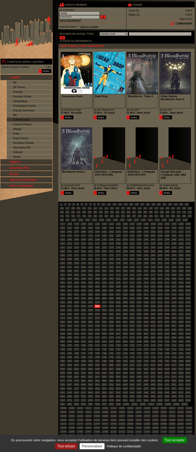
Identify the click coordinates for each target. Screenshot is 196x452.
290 (76, 259)
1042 (80, 415)
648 (188, 329)
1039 (189, 411)
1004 (159, 404)
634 (90, 329)
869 (139, 376)
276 (111, 255)
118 (69, 223)
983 (139, 400)
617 (104, 325)
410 (118, 282)
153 (181, 227)
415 (153, 282)
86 (128, 216)
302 (160, 259)
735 (132, 349)
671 (83, 337)
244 (153, 247)
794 (146, 361)
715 (125, 345)
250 (62, 251)
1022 (180, 408)
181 (111, 235)
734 (125, 349)
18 (147, 204)
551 (174, 310)
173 (188, 231)
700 (153, 341)
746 (76, 353)
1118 (180, 431)
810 (125, 364)
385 (76, 278)
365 (69, 274)
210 (181, 239)
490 (146, 298)
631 (69, 329)
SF (15, 82)
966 (153, 396)
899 (83, 384)
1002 (143, 404)
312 (97, 263)
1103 (189, 427)
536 (69, 310)
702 (167, 341)
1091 (88, 427)
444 (90, 290)
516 (62, 306)
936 (76, 392)
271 (76, 255)
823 (83, 368)
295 (111, 259)
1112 (130, 431)
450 (132, 290)
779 (174, 357)
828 (118, 368)
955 (76, 396)
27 (67, 208)
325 (188, 263)
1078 (113, 423)
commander (183, 23)
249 (188, 247)
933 (188, 388)
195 (76, 239)
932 (181, 388)
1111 (122, 431)
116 (185, 219)
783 (69, 361)
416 (160, 282)
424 (83, 286)
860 (76, 376)
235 (90, 247)
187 (153, 235)
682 (160, 337)
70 (173, 212)
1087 (189, 423)
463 (90, 294)
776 (153, 357)
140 (90, 227)
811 (132, 364)
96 (184, 216)
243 (146, 247)
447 (111, 290)
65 (145, 212)
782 (62, 361)
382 (188, 274)
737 (146, 349)
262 (146, 251)
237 (104, 247)
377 (153, 274)
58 (106, 212)
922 (111, 388)
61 (123, 212)
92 (161, 216)
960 (111, 396)
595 (83, 321)
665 (174, 333)
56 (95, 212)
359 (160, 270)
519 (83, 306)
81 (100, 216)
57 (100, 212)
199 (104, 239)
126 (125, 223)
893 (174, 380)
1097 (138, 427)
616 (97, 325)
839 (62, 372)
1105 (72, 431)
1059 (88, 419)
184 (132, 235)
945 (139, 392)
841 (76, 372)
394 (139, 278)
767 (90, 357)
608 (174, 321)
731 (104, 349)
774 (139, 357)
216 (90, 243)
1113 (138, 431)
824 (90, 368)
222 (132, 243)
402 (62, 282)
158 (83, 231)
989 (181, 400)
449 (125, 290)
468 (125, 294)
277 (118, 255)
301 (153, 259)
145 (125, 227)
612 (69, 325)
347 (76, 270)
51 (67, 212)
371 (111, 274)
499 (76, 302)
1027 (88, 411)
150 (160, 227)
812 (139, 364)
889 (146, 380)
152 (174, 227)
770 (111, 357)
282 (153, 255)
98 (61, 219)
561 (111, 314)
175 (69, 235)
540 (97, 310)
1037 (172, 411)
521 (97, 306)
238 (111, 247)
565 (139, 314)
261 (139, 251)
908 (146, 384)
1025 (72, 411)
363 (188, 270)
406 (90, 282)
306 (188, 259)
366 (76, 274)
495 (181, 298)
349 (90, 270)
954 (69, 396)
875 (181, 376)
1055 (189, 415)
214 (76, 243)
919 (90, 388)
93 (167, 216)
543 (118, 310)
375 (139, 274)
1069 (172, 419)
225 (153, 243)
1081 (138, 423)
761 (181, 353)
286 (181, 255)
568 (160, 314)
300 (146, 259)
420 (188, 282)
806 (97, 364)
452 (146, 290)
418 (174, 282)
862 (90, 376)
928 (153, 388)
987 (167, 400)
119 (76, 223)
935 (69, 392)
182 (118, 235)
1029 (105, 411)
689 (76, 341)
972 (62, 400)
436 (167, 286)
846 (111, 372)
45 (167, 208)
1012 (97, 408)
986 (160, 400)
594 (76, 321)
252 (76, 251)
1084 (163, 423)
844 (97, 372)
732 (111, 349)
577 (90, 317)
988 (174, 400)
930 (167, 388)
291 (83, 259)
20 (158, 204)
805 (90, 364)
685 (181, 337)
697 (132, 341)
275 (104, 255)
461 (76, 294)
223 (139, 243)
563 (125, 314)
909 (153, 384)
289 (69, 259)
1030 (113, 411)
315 (118, 263)
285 (174, 255)
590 (181, 317)
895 (188, 380)
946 (146, 392)
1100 (163, 427)
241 (132, 247)
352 (111, 270)
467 (118, 294)
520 (90, 306)
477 (188, 294)
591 (188, 317)
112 (157, 219)
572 (188, 314)
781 (188, 357)
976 (90, 400)
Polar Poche (20, 138)
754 (132, 353)
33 (100, 208)
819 (188, 364)
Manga (17, 128)
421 (62, 286)
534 (188, 306)
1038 (180, 411)
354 (125, 270)
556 (76, 314)
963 (132, 396)
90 (150, 216)
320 (153, 263)
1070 (180, 419)
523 (111, 306)
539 (90, 310)
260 (132, 251)
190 (174, 235)
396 (153, 278)
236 (97, 247)
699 (146, 341)
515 (188, 302)
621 (132, 325)
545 (132, 310)
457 (181, 290)
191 (181, 235)
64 (139, 212)
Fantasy (18, 91)
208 (167, 239)
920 (97, 388)
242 (139, 247)
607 (167, 321)
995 (90, 404)
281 (146, 255)
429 (118, 286)
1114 (147, 431)
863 (97, 376)
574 (69, 317)
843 (90, 372)
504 (111, 302)
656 (111, 333)
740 (167, 349)
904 (118, 384)
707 (69, 345)
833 (153, 368)
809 (118, 364)
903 (111, 384)
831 (139, 368)
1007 (184, 404)
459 (62, 294)
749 (97, 353)
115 (178, 219)
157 (76, 231)
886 (125, 380)
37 (123, 208)
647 (181, 329)
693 (104, 341)
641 (139, 329)
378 (160, 274)
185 (139, 235)
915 (62, 388)
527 (139, 306)
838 (188, 368)
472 (153, 294)
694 (111, 341)
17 (142, 204)
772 (125, 357)
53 (78, 212)
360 (167, 270)
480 (76, 298)
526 (132, 306)
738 (153, 349)
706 (62, 345)
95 (178, 216)
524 (118, 306)
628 (181, 325)
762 (188, 353)
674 (104, 337)
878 (69, 380)
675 (111, 337)
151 (167, 227)
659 (132, 333)
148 (146, 227)
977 (97, 400)
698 (139, 341)
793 (139, 361)
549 (160, 310)
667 (188, 333)
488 (132, 298)
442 (76, 290)
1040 (63, 415)
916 (69, 388)
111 (150, 219)
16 (136, 204)
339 (153, 267)
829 (125, 368)
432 (139, 286)
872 (160, 376)
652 (83, 333)
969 (174, 396)
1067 (155, 419)
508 (139, 302)
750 (104, 353)
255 (97, 251)
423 (76, 286)
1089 (72, 427)
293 (97, 259)
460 (69, 294)
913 (181, 384)
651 (76, 333)
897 (69, 384)
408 (104, 282)
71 (178, 212)
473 (160, 294)
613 (76, 325)
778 (167, 357)
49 (189, 208)
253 (83, 251)
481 (83, 298)
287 (188, 255)
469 (132, 294)
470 (139, 294)
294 (104, 259)
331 (97, 267)
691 (90, 341)
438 (181, 286)
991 (62, 404)
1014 (113, 408)
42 (150, 208)
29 (78, 208)
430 (125, 286)
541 (104, 310)
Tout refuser (66, 446)
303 (167, 259)
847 (118, 372)
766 (83, 357)
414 (146, 282)
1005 (168, 404)
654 (97, 333)
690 (83, 341)
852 (153, 372)
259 (125, 251)
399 (174, 278)
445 (97, 290)
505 (118, 302)
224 (146, 243)
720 (160, 345)
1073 (72, 423)
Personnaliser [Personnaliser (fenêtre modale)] (92, 446)
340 (160, 267)
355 (132, 270)
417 (167, 282)
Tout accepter (175, 440)
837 (181, 368)
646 (174, 329)
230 (188, 243)
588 (167, 317)
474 (167, 294)
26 (61, 208)
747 (83, 353)
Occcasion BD (21, 147)
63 (134, 212)
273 (90, 255)
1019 (155, 408)
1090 (80, 427)
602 (132, 321)
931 (174, 388)
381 (181, 274)
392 (125, 278)
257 (111, 251)
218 (104, 243)
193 (62, 239)
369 (97, 274)
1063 (122, 419)
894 (181, 380)
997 (104, 404)
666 (181, 333)
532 (174, 306)
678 (132, 337)
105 (108, 219)
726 (69, 349)
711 (97, 345)
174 (62, 235)
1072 (63, 423)
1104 (63, 431)
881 (90, 380)
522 (104, 306)
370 (104, 274)
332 (104, 267)
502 (97, 302)
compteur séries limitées (25, 62)
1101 (172, 427)
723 (181, 345)
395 (146, 278)
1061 (105, 419)
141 (97, 227)
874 (174, 376)
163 (118, 231)
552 (181, 310)
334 (118, 267)
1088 (63, 427)
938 (90, 392)
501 (90, 302)
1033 (138, 411)
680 (146, 337)
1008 (63, 408)
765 (76, 357)
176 (76, 235)
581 (118, 317)
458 (188, 290)
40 (139, 208)
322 (167, 263)
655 (104, 333)
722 (174, 345)
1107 (88, 431)
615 (90, 325)
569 (167, 314)
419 (181, 282)
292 (90, 259)
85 (123, 216)
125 (118, 223)
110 (143, 219)
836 (174, 368)
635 (97, 329)
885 (118, 380)
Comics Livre (21, 119)
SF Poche (19, 87)
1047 (122, 415)
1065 (138, 419)
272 (83, 255)
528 (146, 306)
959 (104, 396)
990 (188, 400)
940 (104, 392)
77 (78, 216)
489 (139, 298)
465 (104, 294)
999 (118, 404)
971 (188, 396)
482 (90, 298)
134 (181, 223)
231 (62, 247)
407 (97, 282)
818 (181, 364)
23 (175, 204)
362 (181, 270)
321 (160, 263)
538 (83, 310)
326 (62, 267)
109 (136, 219)
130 (153, 223)
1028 (97, 411)
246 (167, 247)
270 (69, 255)
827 (111, 368)
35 (111, 208)
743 (188, 349)
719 (153, 345)
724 (188, 345)
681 (153, 337)
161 (104, 231)
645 (167, 329)
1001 (134, 404)
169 (160, 231)
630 (62, 329)
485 (111, 298)
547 (146, 310)
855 (174, 372)
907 (139, 384)
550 (167, 310)
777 (160, 357)
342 (174, 267)
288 (62, 259)
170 (167, 231)
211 (188, 239)
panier (137, 4)
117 (62, 223)
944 (132, 392)
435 (160, 286)
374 (132, 274)
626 (167, 325)
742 (181, 349)
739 (160, 349)
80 (95, 216)
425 (90, 286)
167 (146, 231)
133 (174, 223)
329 (83, 267)
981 (125, 400)
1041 (72, 415)
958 (97, 396)
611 (62, 325)
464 (97, 294)
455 (167, 290)
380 (174, 274)
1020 (163, 408)
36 (117, 208)
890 (153, 380)
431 (132, 286)
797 (167, 361)
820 (62, 368)
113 (164, 219)
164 (125, 231)
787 (97, 361)
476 (181, 294)
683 (167, 337)
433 (146, 286)
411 (125, 282)
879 (76, 380)
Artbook (18, 152)
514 (181, 302)
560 (104, 314)
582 (125, 317)
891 (160, 380)
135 (188, 223)
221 (125, 243)
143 (111, 227)
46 (173, 208)
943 (125, 392)
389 (104, 278)
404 (76, 282)
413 (139, 282)
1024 (63, 411)
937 (83, 392)
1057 (72, 419)
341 (167, 267)
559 (97, 314)
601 (125, 321)
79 (89, 216)
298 (132, 259)
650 (69, 333)
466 (111, 294)
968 (167, 396)
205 (146, 239)
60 (117, 212)
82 (106, 216)
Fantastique (20, 101)
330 (90, 267)
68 (161, 212)
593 (69, 321)
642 (146, 329)
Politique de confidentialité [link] (124, 446)
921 (104, 388)
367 (83, 274)
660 (139, 333)
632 (76, 329)
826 (104, 368)
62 (128, 212)
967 (160, 396)
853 (160, 372)
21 (164, 204)
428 (111, 286)
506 (125, 302)
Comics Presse (22, 124)
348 (83, 270)
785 (83, 361)
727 (76, 349)
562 (118, 314)
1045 (105, 415)
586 (153, 317)
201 (118, 239)
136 (62, 227)
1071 (189, 419)
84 (117, 216)
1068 (163, 419)
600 (118, 321)
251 (69, 251)
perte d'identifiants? (70, 20)
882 (97, 380)
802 (69, 364)
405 (83, 282)
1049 (138, 415)
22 (170, 204)
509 (146, 302)
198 (97, 239)
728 (83, 349)
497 (62, 302)
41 (145, 208)
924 (125, 388)
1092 (97, 427)
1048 (130, 415)
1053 (172, 415)
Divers (17, 156)
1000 (126, 404)
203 (132, 239)
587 (160, 317)
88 (139, 216)
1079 (122, 423)
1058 (80, 419)
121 (90, 223)
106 (115, 219)
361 (174, 270)
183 (125, 235)
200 (111, 239)
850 (139, 372)
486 (118, 298)
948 (160, 392)
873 (167, 376)
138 (76, 227)
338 (146, 267)
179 (97, 235)
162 (111, 231)
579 (104, 317)
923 (118, 388)
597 (97, 321)
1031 (122, 411)
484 (104, 298)
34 (106, 208)
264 (160, 251)
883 (104, 380)
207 (160, 239)
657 (118, 333)
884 (111, 380)
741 (174, 349)
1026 (80, 411)
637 (111, 329)
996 (97, 404)
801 (62, 364)
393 (132, 278)
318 (139, 263)
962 (125, 396)
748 (90, 353)
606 (160, 321)
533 (181, 306)
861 (83, 376)
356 (139, 270)
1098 (147, 427)
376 (146, 274)
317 (132, 263)
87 (134, 216)
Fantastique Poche (24, 105)
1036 (163, 411)
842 (83, 372)
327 (69, 267)
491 (153, 298)
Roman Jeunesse (23, 110)
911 (167, 384)
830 (132, 368)
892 (167, 380)
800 (188, 361)
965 (146, 396)
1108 (97, 431)
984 (146, 400)
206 (153, 239)
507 (132, 302)
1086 (180, 423)
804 (83, 364)
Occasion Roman (23, 142)
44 (161, 208)
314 (111, 263)
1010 (80, 408)
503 (104, 302)
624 (153, 325)
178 (90, 235)
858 (62, 376)
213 (69, 243)
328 (76, 267)
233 (76, 247)
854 (167, 372)
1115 (155, 431)
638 (118, 329)
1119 (189, 431)
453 (153, 290)
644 (160, 329)
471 (146, 294)
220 (118, 243)
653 (90, 333)
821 (69, 368)
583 (132, 317)
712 (104, 345)
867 (125, 376)
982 (132, 400)
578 (97, 317)
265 (167, 251)
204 (139, 239)
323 (174, 263)
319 (146, 263)
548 (153, 310)
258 (118, 251)
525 (125, 306)
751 (111, 353)
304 (174, 259)
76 (73, 216)
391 (118, 278)
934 (62, 392)
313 (104, 263)
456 (174, 290)
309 (76, 263)
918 (83, 388)
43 (156, 208)
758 (160, 353)
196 (83, 239)
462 (83, 294)
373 (125, 274)
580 (111, 317)
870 (146, 376)
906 (132, 384)
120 (83, 223)
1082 (147, 423)
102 (88, 219)
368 (90, 274)
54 (84, 212)
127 (132, 223)
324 (181, 263)
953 (62, 396)
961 (118, 396)
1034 (147, 411)
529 (153, 306)
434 (153, 286)
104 (101, 219)
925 (132, 388)
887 (132, 380)
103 (95, 219)
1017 (138, 408)
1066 (147, 419)
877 (62, 380)
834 (160, 368)
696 (125, 341)
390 (111, 278)
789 (111, 361)
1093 (105, 427)
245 (160, 247)
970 (181, 396)
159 (90, 231)
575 (76, 317)
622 (139, 325)
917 (76, 388)
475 (174, 294)
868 (132, 376)
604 (146, 321)
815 (160, 364)
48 (184, 208)
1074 (80, 423)
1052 (163, 415)
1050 (147, 415)
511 (160, 302)
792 (132, 361)
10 (103, 204)
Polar (16, 133)
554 (62, 314)
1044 (97, 415)
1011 (88, 408)
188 (160, 235)
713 (111, 345)
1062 (113, 419)
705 (188, 341)
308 (69, 263)
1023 (189, 408)
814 (153, 364)
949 (167, 392)
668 (62, 337)
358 (153, 270)
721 (167, 345)
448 (118, 290)
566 (146, 314)
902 (104, 384)
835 (167, 368)
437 (174, 286)
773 (132, 357)
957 (90, 396)
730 (97, 349)
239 (118, 247)
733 (118, 349)
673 (97, 337)
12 (114, 204)
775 (146, 357)
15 (131, 204)
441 (69, 290)
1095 (122, 427)
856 (181, 372)
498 (69, 302)
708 (76, 345)
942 (118, 392)
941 (111, 392)
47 (178, 208)
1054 (180, 415)
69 (167, 212)
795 (153, 361)
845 (104, 372)
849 (132, 372)
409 (111, 282)
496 (188, 298)
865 (111, 376)
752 (118, 353)
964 (139, 396)
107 (122, 219)
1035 (155, 411)
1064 (130, 419)
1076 (97, 423)
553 (188, 310)
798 (174, 361)
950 (174, 392)
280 (139, 255)
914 (188, 384)
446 (104, 290)
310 (83, 263)
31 (89, 208)
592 (62, 321)
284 (167, 255)
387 (90, 278)
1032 (130, 411)
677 (125, 337)
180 (104, 235)
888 (139, 380)
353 (118, 270)
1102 (180, 427)
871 (153, 376)
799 (181, 361)
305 (181, 259)
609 (181, 321)
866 (118, 376)
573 (62, 317)
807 (104, 364)
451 (139, 290)
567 (153, 314)
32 (95, 208)
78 (84, 216)
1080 (130, 423)
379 (167, 274)
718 (146, 345)
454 (160, 290)
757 (153, 353)
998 (111, 404)
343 (181, 267)
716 (132, 345)
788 (104, 361)
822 (76, 368)
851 (146, 372)
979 (111, 400)
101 (81, 219)
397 (160, 278)
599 (111, 321)
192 (188, 235)
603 (139, 321)
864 (104, 376)
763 (62, 357)
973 (69, 400)
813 (146, 364)
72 (184, 212)
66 (150, 212)
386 (83, 278)
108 (129, 219)
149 (153, 227)
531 (167, 306)
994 (83, 404)
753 (125, 353)
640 (132, 329)
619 (118, 325)
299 (139, 259)
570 (174, 314)
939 (97, 392)
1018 (147, 408)
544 (125, 310)
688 (69, 341)
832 (146, 368)
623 (146, 325)
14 (125, 204)
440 (62, 290)
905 (125, 384)
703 (174, 341)
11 (108, 204)
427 (104, 286)
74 (61, 216)
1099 (155, 427)
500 (83, 302)
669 (69, 337)
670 (76, 337)
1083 (155, 423)
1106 (80, 431)
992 (69, 404)
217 (97, 243)
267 (181, 251)
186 (146, 235)
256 (104, 251)
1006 (176, 404)
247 (174, 247)
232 (69, 247)
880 (83, 380)
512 (167, 302)
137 (69, 227)
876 (188, 376)
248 (181, 247)
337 (139, 267)
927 (146, 388)
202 (125, 239)
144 (118, 227)
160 (97, 231)
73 (189, 212)
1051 (155, 415)
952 (188, 392)
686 (188, 337)
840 (69, 372)
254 (90, 251)
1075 (88, 423)
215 (83, 243)
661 (146, 333)
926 (139, 388)
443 (83, 290)
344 (188, 267)
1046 (113, 415)
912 (174, 384)
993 (76, 404)
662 (153, 333)
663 (160, 333)
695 (118, 341)
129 (146, 223)
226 (160, 243)
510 (153, 302)
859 (69, 376)
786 (90, 361)
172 (181, 231)
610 (188, 321)
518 (76, 306)
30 (84, 208)
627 (174, 325)
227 (167, 243)
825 (97, 368)
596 (90, 321)
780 (181, 357)
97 (189, 216)
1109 (105, 431)
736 (139, 349)
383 (62, 278)
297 (125, 259)
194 (69, 239)
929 (160, 388)
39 (134, 208)
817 (174, 364)
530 (160, 306)
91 (156, 216)
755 (139, 353)
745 (69, 353)
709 (83, 345)
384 (69, 278)
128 (139, 223)
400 (181, 278)
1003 (151, 404)
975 (83, 400)
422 (69, 286)
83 (111, 216)
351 (104, 270)
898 (76, 384)
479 (69, 298)
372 (118, 274)
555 (69, 314)
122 (97, 223)
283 (160, 255)
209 (174, 239)
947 (153, 392)
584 (139, 317)
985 (153, 400)
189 (167, 235)
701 (160, 341)
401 (188, 278)
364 (62, 274)
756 (146, 353)
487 (125, 298)
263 (153, 251)
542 (111, 310)
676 (118, 337)
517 (69, 306)
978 (104, 400)
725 (62, 349)
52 (73, 212)
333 (111, 267)
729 (90, 349)
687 (62, 341)
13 (120, 204)
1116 (163, 431)
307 (62, 263)
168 (153, 231)
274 (97, 255)
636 (104, 329)
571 (181, 314)
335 (125, 267)
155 (62, 231)
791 (125, 361)
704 (181, 341)
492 (160, 298)
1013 (105, 408)
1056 (63, 419)
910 (160, 384)
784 (76, 361)
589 (174, 317)
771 (118, 357)
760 (174, 353)
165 (132, 231)
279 (132, 255)
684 (174, 337)
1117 (172, 431)
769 (104, 357)
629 (188, 325)
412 (132, 282)
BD (15, 115)
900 (90, 384)
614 (83, 325)
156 (69, 231)
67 (156, 212)
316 (125, 263)
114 (171, 219)
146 (132, 227)
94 (173, 216)
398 (167, 278)
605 (153, 321)
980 (118, 400)
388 (97, 278)
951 (181, 392)
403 (69, 282)
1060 (97, 419)
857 (188, 372)
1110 (113, 431)
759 (167, 353)
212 (62, 243)
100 (74, 219)
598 (104, 321)
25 (186, 204)
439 (188, 286)
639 (125, 329)
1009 (72, 408)
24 (181, 204)
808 (111, 364)
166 (139, 231)
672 (90, 337)
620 (125, 325)
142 (104, 227)
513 (174, 302)
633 (83, 329)
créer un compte (89, 26)
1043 (88, 415)
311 (90, 263)
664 (167, 333)
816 (167, 364)
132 (167, 223)
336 (132, 267)
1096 (130, 427)
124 (111, 223)
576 (83, 317)
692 (97, 341)
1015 (122, 408)
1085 (172, 423)
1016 (130, 408)
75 (67, 216)
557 (83, 314)
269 (62, 255)
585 (146, 317)
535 (62, 310)
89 (145, 216)
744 (62, 353)
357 (146, 270)
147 (139, 227)
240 (125, 247)
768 (97, 357)
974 (76, 400)
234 (83, 247)
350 (97, 270)
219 (111, 243)
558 (90, 314)
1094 (113, 427)
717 (139, 345)
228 (174, 243)
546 (139, 310)
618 (111, 325)
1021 (172, 408)
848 (125, 372)
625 (160, 325)
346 (69, 270)
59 (111, 212)
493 (167, 298)
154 (188, 227)
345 (62, 270)
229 (181, 243)
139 (83, 227)
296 (118, 259)
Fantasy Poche (22, 96)
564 (132, 314)
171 (174, 231)
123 (104, 223)
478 (62, 298)
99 (67, 219)
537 (76, 310)
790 (118, 361)
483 (97, 298)
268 (188, 251)
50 (61, 212)
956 (83, 396)
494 (174, 298)
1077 (105, 423)
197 (90, 239)
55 (89, 212)
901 (97, 384)
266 (174, 251)
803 (76, 364)
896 (62, 384)
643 (153, 329)
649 (62, 333)
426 (97, 286)
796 (160, 361)
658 (125, 333)
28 (73, 208)
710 (90, 345)
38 (128, 208)
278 (125, 255)
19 (153, 204)
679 (139, 337)
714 (118, 345)
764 (69, 357)
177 (83, 235)
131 (160, 223)
